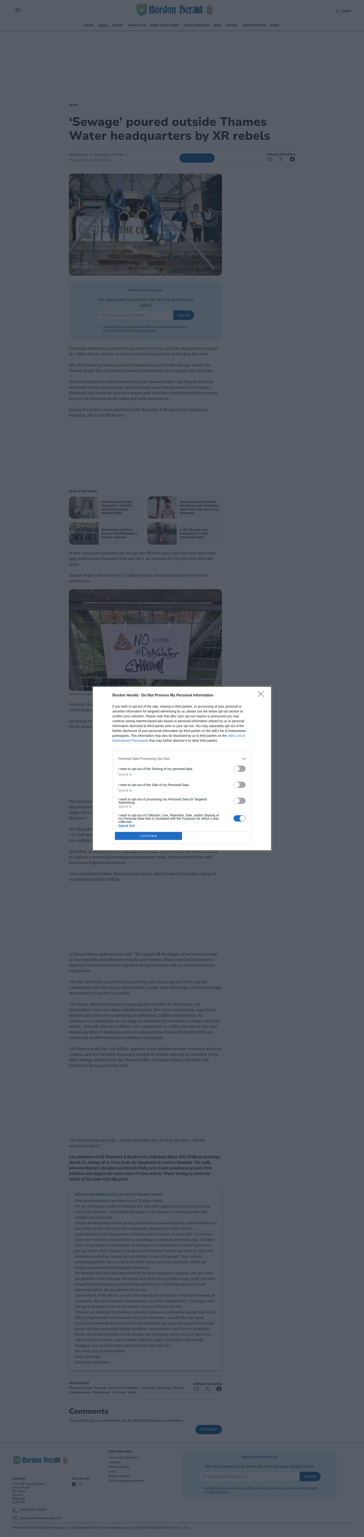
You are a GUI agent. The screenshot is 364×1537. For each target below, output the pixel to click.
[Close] (262, 695)
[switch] (240, 769)
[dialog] (182, 768)
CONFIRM (148, 836)
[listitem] (182, 758)
